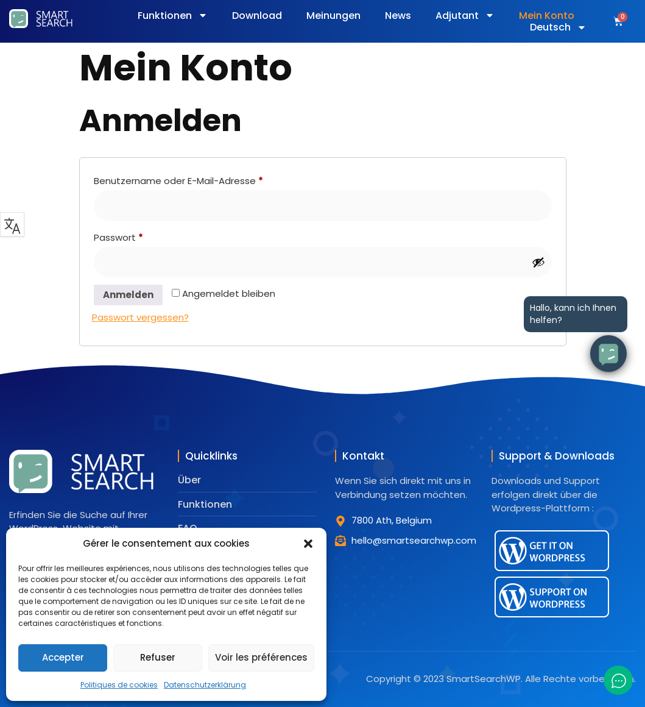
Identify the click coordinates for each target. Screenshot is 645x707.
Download (257, 15)
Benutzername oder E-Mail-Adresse (203, 179)
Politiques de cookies (119, 685)
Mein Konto (546, 15)
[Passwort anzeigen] (538, 262)
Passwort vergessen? (140, 317)
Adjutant (465, 15)
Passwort (143, 236)
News (398, 15)
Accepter (63, 657)
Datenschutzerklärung (205, 685)
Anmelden (128, 294)
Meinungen (333, 15)
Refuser (157, 657)
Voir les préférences (261, 657)
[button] (308, 544)
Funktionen (173, 15)
